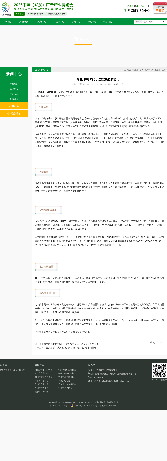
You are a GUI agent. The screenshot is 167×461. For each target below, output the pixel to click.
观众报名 (14, 113)
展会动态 (14, 84)
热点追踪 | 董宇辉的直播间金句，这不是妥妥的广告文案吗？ (73, 344)
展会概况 (23, 21)
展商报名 (14, 105)
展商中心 (41, 21)
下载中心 (91, 21)
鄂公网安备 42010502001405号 (84, 405)
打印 (162, 342)
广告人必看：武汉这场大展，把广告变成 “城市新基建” (70, 347)
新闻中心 (75, 21)
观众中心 (60, 21)
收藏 (152, 342)
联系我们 (107, 21)
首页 (141, 70)
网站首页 (7, 21)
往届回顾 (14, 99)
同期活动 (14, 94)
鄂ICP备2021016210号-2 (59, 406)
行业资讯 (14, 89)
